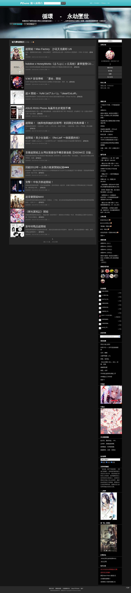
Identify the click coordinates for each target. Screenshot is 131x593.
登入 (109, 3)
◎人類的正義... (105, 295)
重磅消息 (108, 440)
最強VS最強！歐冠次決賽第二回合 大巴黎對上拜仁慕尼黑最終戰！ (110, 115)
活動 (93, 37)
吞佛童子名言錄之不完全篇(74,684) (109, 170)
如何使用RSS (112, 558)
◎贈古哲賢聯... (105, 291)
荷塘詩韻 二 (118, 317)
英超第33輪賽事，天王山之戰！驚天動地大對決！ (109, 130)
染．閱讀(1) (105, 229)
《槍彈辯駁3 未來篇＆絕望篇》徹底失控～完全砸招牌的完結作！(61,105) (110, 210)
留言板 (110, 71)
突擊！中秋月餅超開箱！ (39, 182)
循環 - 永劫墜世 (65, 16)
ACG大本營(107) (106, 223)
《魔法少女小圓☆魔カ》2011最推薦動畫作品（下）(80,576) (110, 164)
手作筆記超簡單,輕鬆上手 (108, 373)
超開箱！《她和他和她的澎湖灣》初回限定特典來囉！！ (57, 123)
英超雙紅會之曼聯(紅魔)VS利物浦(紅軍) (110, 122)
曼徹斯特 (103, 450)
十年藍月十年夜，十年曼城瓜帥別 (110, 106)
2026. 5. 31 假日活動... (107, 315)
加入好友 (110, 77)
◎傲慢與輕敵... (105, 323)
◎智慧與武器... (105, 307)
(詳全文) (77, 67)
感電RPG (103, 110)
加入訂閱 (104, 561)
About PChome (75, 588)
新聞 (91, 3)
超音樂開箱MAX (34, 196)
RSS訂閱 (104, 558)
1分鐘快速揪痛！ (106, 578)
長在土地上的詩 (105, 344)
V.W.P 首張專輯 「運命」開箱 (43, 78)
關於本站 (110, 67)
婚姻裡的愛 (104, 367)
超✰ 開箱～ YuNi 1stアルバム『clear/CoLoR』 (51, 93)
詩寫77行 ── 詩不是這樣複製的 (109, 348)
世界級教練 (110, 447)
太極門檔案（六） (106, 356)
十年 (114, 440)
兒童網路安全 (66, 588)
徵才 (82, 588)
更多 (103, 235)
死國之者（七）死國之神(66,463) (108, 180)
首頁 (37, 37)
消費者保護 (58, 588)
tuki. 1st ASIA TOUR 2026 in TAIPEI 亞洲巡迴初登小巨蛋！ (110, 139)
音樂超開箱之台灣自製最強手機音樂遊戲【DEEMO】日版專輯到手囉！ (59, 152)
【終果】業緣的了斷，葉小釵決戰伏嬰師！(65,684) (110, 191)
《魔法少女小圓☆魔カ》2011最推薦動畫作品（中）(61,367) (110, 204)
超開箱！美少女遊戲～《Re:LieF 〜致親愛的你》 (53, 137)
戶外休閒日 (96, 3)
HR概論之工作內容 (106, 376)
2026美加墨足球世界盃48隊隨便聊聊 (110, 144)
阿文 (120, 292)
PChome (103, 3)
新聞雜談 (103, 447)
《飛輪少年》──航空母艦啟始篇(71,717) (110, 175)
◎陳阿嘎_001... (105, 311)
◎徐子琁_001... (105, 299)
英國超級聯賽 (110, 443)
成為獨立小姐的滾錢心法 (108, 582)
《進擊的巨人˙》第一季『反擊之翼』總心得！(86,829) (110, 159)
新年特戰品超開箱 (35, 226)
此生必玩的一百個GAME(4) (109, 232)
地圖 (110, 74)
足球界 (103, 443)
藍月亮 (103, 440)
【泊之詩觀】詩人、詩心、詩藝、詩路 (109, 363)
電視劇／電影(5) (105, 226)
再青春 (103, 126)
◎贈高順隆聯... (105, 319)
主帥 (108, 450)
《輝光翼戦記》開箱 (36, 211)
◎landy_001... (105, 327)
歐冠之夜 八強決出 (107, 134)
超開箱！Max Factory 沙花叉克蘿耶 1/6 (48, 49)
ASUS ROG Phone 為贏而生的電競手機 (48, 108)
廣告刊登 (51, 588)
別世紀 (113, 450)
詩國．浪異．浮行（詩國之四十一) (110, 149)
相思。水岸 (104, 370)
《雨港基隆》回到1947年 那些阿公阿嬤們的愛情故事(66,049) (110, 186)
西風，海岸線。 (105, 359)
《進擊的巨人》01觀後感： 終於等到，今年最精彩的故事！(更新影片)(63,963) (110, 197)
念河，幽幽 (104, 352)
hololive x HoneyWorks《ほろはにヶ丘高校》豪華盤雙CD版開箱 (59, 63)
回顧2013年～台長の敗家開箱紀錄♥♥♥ (47, 167)
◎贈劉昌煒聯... (105, 303)
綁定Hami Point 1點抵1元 (108, 575)
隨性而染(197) (105, 220)
